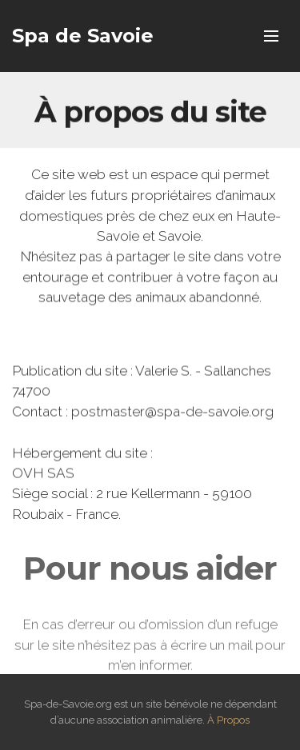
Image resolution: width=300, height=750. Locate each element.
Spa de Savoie (83, 35)
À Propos (228, 720)
